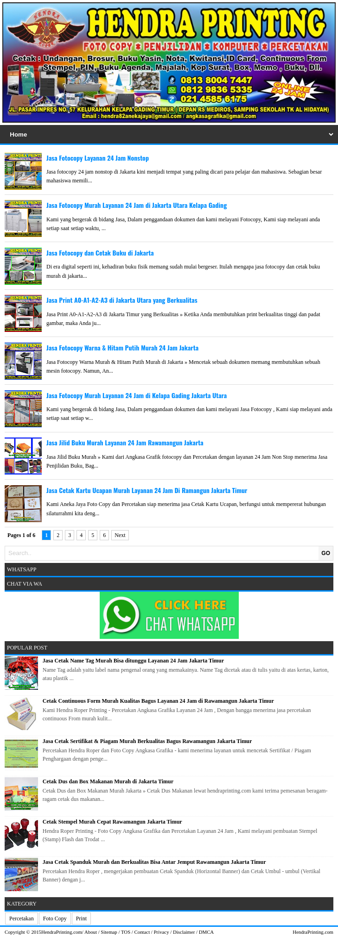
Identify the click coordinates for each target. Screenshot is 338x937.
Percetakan (21, 918)
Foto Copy (55, 918)
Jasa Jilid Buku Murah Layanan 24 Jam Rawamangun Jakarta (125, 442)
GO (325, 553)
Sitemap (109, 932)
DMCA (206, 932)
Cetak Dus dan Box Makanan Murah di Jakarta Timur (108, 781)
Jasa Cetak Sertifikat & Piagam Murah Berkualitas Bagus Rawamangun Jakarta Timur (147, 741)
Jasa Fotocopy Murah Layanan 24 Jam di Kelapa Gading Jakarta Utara (136, 395)
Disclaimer (184, 932)
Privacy (161, 932)
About (90, 932)
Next (120, 535)
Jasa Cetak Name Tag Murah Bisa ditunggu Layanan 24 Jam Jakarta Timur (133, 660)
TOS (125, 932)
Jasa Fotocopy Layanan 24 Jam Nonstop (97, 157)
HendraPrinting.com (61, 932)
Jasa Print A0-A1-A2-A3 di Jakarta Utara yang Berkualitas (122, 300)
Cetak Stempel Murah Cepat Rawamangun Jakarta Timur (112, 821)
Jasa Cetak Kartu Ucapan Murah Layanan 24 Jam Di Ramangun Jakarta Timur (146, 490)
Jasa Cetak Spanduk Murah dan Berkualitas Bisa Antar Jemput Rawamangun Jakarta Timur (154, 862)
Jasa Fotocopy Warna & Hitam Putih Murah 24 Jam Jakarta (122, 347)
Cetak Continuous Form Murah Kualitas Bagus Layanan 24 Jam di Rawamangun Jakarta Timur (158, 701)
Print (81, 918)
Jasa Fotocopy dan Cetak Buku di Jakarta (100, 252)
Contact (142, 932)
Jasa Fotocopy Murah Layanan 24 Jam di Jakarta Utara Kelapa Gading (136, 205)
